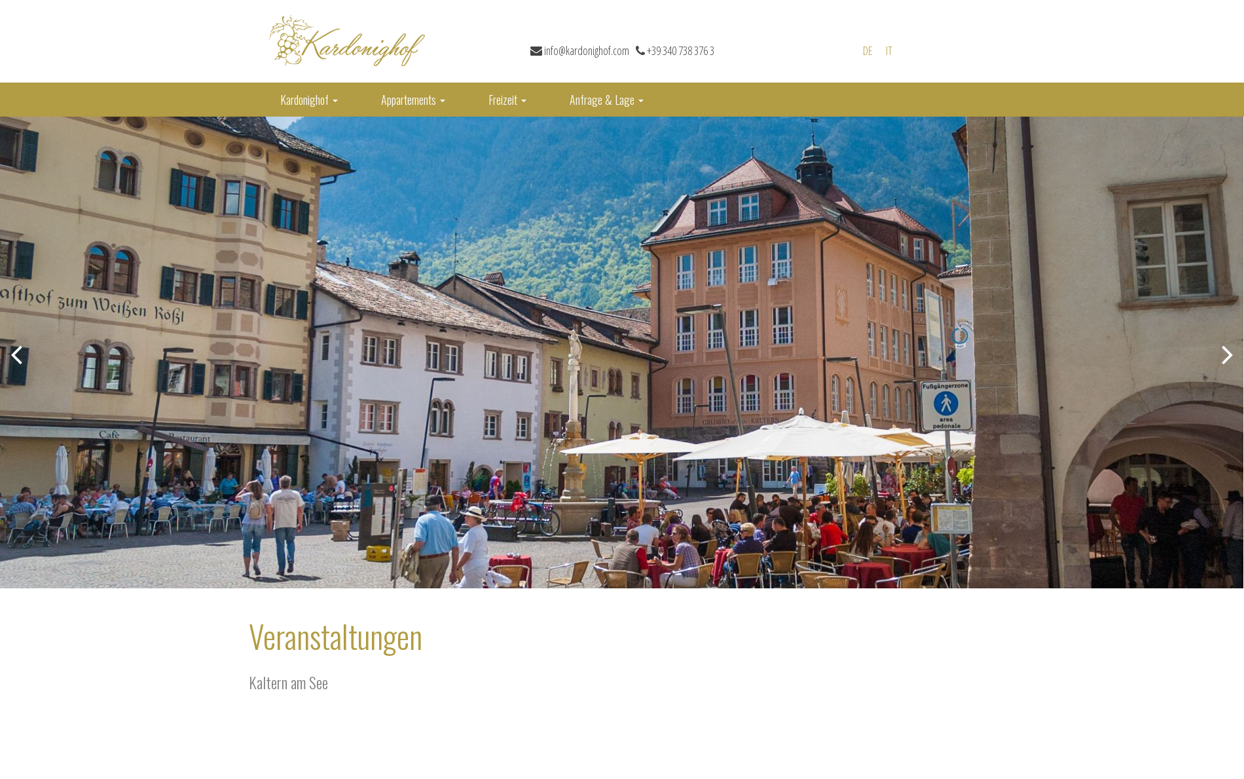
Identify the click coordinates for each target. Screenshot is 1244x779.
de (868, 50)
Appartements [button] (413, 99)
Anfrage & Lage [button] (607, 99)
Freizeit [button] (507, 99)
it (889, 50)
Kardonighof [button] (309, 99)
